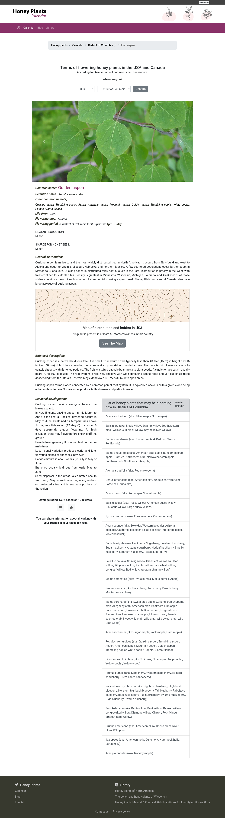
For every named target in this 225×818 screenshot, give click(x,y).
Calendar (28, 27)
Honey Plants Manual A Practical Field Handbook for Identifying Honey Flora (162, 802)
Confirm (141, 89)
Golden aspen (140, 204)
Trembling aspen (66, 204)
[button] (44, 141)
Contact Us (204, 2)
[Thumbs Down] (60, 507)
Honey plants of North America (134, 790)
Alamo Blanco (53, 209)
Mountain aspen (120, 204)
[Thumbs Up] (71, 507)
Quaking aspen (44, 204)
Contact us (102, 811)
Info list (19, 802)
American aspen (98, 204)
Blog (40, 27)
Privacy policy (121, 811)
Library (50, 27)
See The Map (112, 343)
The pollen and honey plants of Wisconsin (141, 796)
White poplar (181, 204)
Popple (39, 209)
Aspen (82, 204)
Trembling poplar (161, 204)
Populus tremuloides (71, 194)
